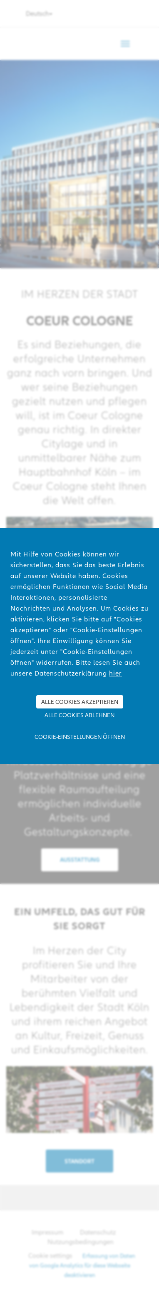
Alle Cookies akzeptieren (79, 701)
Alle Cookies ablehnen (79, 715)
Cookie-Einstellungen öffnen (80, 736)
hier (115, 673)
